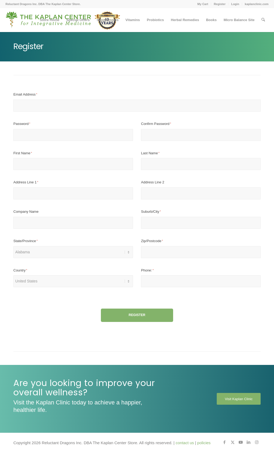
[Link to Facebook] (224, 442)
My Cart (202, 4)
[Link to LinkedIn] (249, 442)
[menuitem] (203, 4)
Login (235, 4)
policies (204, 442)
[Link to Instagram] (257, 442)
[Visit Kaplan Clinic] (239, 399)
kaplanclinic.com (257, 4)
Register (220, 4)
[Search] (263, 20)
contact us (185, 442)
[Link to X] (233, 442)
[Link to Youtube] (241, 442)
